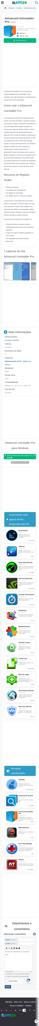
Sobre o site (18, 1002)
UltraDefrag (22, 610)
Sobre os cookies (30, 1002)
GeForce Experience (25, 578)
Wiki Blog (8, 1002)
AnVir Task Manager (25, 843)
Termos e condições (16, 1005)
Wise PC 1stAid (23, 674)
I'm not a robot (13, 981)
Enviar (8, 986)
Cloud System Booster (26, 690)
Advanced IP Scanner (25, 795)
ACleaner (21, 779)
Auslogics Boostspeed (26, 594)
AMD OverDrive (23, 827)
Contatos (28, 1005)
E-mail (12, 943)
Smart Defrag (22, 530)
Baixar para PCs (20, 40)
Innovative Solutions (12, 340)
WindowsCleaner (24, 626)
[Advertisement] (19, 65)
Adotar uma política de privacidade (18, 976)
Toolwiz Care (22, 658)
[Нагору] (36, 1022)
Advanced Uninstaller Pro (25, 812)
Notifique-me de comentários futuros (18, 974)
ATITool (21, 859)
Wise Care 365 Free (25, 706)
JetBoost (21, 546)
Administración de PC (13, 361)
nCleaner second (24, 642)
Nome (12, 940)
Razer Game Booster (25, 562)
